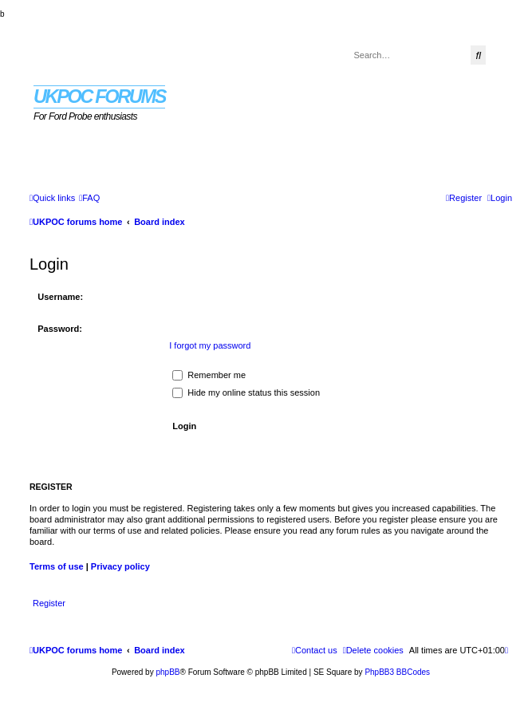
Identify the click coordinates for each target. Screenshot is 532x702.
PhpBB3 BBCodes (397, 672)
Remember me (209, 375)
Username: (60, 297)
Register (49, 603)
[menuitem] (89, 197)
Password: (59, 328)
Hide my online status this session (246, 392)
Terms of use (57, 566)
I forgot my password (209, 345)
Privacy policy (120, 566)
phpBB (167, 672)
